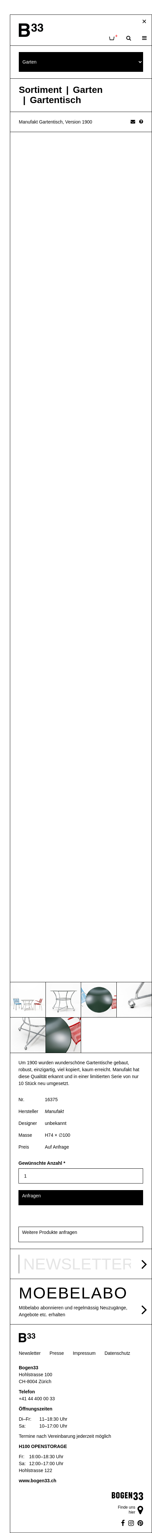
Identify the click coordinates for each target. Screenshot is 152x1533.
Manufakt (54, 1111)
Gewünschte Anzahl (41, 1163)
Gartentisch (55, 100)
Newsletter (30, 1353)
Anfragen (31, 1195)
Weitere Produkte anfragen (49, 1232)
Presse (56, 1353)
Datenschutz (117, 1353)
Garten (88, 90)
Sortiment (40, 90)
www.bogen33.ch (37, 1480)
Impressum (84, 1353)
